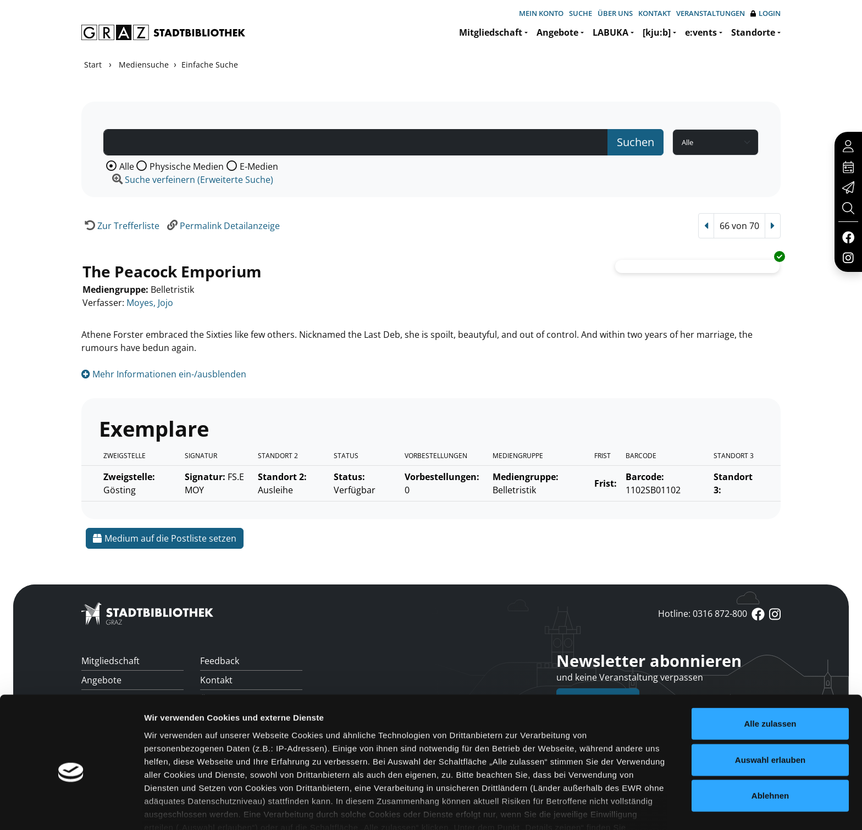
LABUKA (610, 32)
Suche (580, 13)
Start (93, 64)
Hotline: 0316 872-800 (702, 614)
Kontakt (654, 13)
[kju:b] (657, 32)
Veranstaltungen (710, 13)
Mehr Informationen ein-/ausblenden (163, 374)
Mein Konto (541, 13)
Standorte (753, 32)
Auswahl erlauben (770, 706)
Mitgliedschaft (490, 32)
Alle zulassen (770, 671)
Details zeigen (584, 808)
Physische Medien (187, 166)
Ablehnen (770, 743)
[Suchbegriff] (355, 142)
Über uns (615, 13)
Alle (126, 166)
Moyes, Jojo (149, 303)
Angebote (557, 32)
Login (765, 13)
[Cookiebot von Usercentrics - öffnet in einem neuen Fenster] (71, 808)
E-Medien (259, 166)
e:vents (701, 32)
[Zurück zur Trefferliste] (120, 225)
